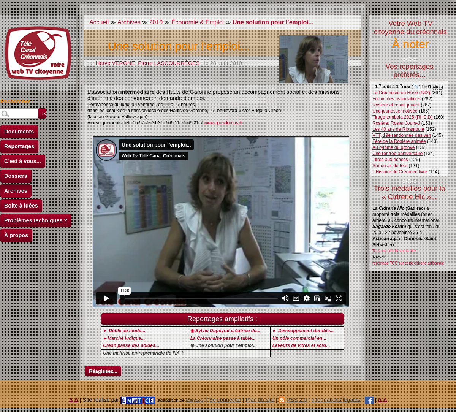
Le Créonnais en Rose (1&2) (401, 92)
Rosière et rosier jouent (396, 105)
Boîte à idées (21, 206)
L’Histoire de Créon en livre (399, 171)
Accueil (99, 22)
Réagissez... (103, 371)
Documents (19, 131)
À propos (16, 235)
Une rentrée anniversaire (397, 153)
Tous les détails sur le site (394, 251)
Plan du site (260, 400)
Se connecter (225, 400)
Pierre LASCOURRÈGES (169, 63)
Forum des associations (396, 98)
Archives (15, 191)
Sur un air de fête (389, 165)
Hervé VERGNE (115, 63)
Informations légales (335, 400)
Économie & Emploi (197, 22)
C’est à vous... (22, 161)
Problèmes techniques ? (35, 220)
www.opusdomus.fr (223, 122)
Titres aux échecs (390, 159)
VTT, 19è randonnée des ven (401, 135)
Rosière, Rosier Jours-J (396, 123)
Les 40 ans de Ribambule (398, 129)
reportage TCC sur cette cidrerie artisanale (408, 263)
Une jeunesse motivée (395, 111)
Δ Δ (73, 400)
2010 (156, 22)
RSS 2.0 (293, 400)
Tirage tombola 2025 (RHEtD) (402, 117)
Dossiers (15, 176)
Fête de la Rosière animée (399, 141)
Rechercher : (16, 103)
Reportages (19, 146)
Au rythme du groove (393, 147)
